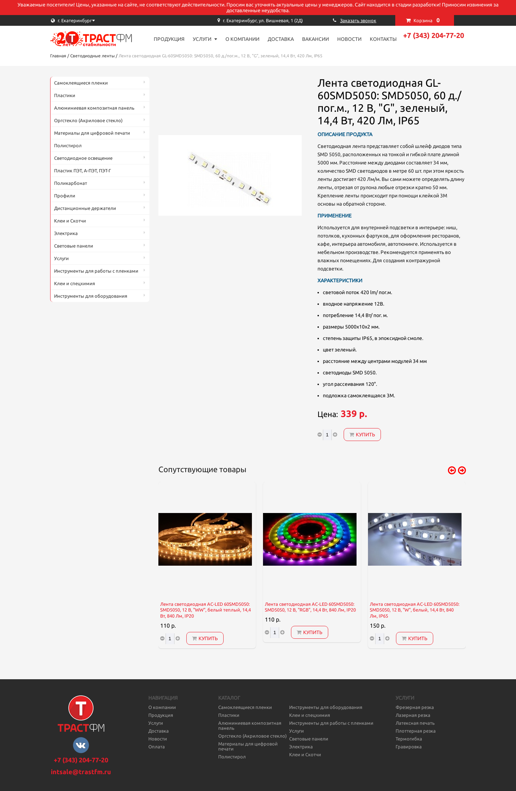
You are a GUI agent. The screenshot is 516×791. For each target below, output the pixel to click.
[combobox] (86, 20)
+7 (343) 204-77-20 (433, 35)
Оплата (156, 746)
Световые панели (73, 245)
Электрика (66, 233)
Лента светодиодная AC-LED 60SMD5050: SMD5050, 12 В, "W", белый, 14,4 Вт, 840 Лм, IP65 (414, 610)
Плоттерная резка (416, 730)
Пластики (64, 95)
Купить (362, 434)
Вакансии (315, 39)
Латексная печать (415, 722)
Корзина (427, 20)
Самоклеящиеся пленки (81, 82)
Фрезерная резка (415, 707)
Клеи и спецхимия (74, 283)
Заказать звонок (358, 20)
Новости (349, 39)
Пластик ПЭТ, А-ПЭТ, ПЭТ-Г (82, 170)
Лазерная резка (413, 715)
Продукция (169, 39)
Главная (58, 55)
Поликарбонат (70, 183)
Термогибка (409, 738)
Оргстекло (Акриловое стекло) (88, 120)
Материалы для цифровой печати (92, 132)
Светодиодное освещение (83, 157)
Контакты (383, 39)
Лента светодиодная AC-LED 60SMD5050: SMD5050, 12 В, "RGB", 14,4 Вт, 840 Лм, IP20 (310, 607)
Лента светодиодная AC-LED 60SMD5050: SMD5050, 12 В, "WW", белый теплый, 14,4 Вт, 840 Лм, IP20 (205, 610)
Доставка (281, 39)
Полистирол (68, 145)
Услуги (202, 39)
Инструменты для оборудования (90, 295)
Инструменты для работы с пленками (96, 270)
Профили (64, 195)
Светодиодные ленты (92, 55)
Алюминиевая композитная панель (94, 107)
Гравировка (409, 746)
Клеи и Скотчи (70, 220)
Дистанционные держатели (85, 208)
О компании (242, 39)
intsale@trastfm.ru (81, 771)
